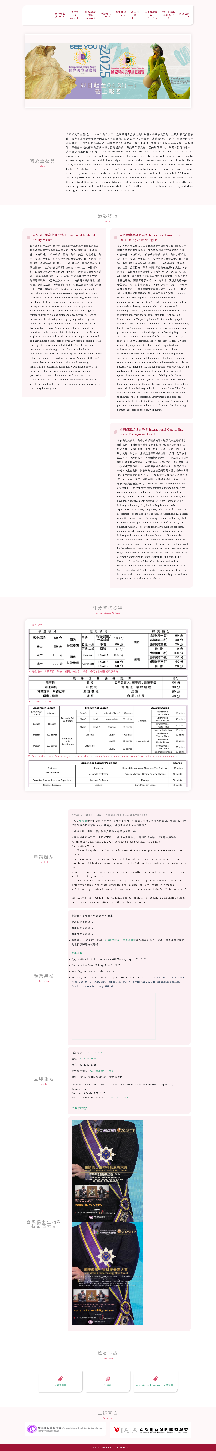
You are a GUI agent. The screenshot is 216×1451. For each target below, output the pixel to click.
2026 (106, 940)
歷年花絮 (77, 953)
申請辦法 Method (106, 15)
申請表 (83, 821)
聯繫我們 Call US (184, 15)
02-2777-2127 (93, 1052)
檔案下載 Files (135, 15)
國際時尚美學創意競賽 (122, 940)
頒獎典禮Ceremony (121, 15)
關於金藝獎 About (60, 15)
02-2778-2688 (88, 1058)
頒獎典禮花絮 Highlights (151, 15)
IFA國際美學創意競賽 (168, 15)
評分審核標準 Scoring (90, 15)
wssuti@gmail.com (102, 1071)
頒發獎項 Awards (74, 15)
